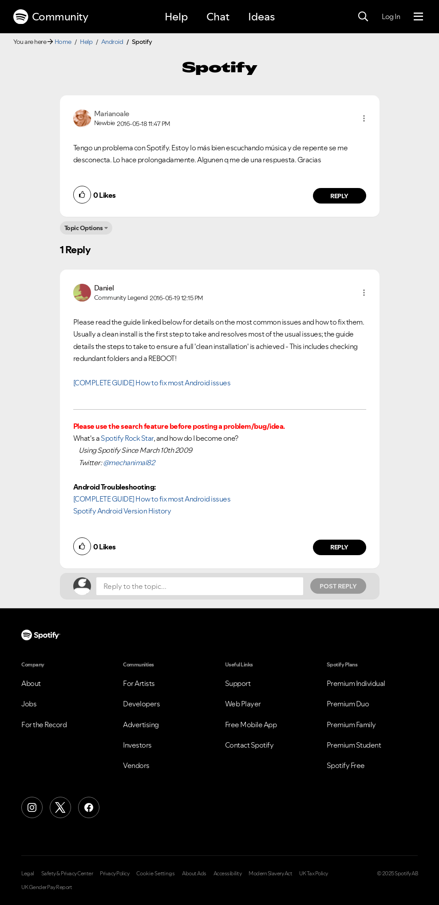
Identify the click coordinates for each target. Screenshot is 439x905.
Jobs (28, 704)
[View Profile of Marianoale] (112, 113)
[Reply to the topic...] (199, 586)
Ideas (261, 16)
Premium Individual (356, 683)
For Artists (139, 683)
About (31, 683)
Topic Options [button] (83, 227)
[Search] (363, 17)
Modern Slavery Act (270, 873)
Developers (141, 704)
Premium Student (354, 745)
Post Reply (338, 586)
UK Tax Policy (313, 873)
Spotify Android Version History (122, 511)
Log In (391, 16)
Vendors (136, 765)
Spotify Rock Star (127, 438)
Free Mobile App (251, 724)
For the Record (44, 724)
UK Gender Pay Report (46, 887)
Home (63, 41)
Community (50, 16)
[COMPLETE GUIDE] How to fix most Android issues (152, 383)
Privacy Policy (114, 873)
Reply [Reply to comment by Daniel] (339, 547)
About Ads (194, 873)
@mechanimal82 (129, 462)
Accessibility (228, 873)
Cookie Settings (155, 873)
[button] (364, 118)
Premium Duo (348, 704)
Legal (27, 873)
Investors (137, 745)
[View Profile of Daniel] (104, 288)
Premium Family (351, 724)
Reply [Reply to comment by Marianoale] (339, 196)
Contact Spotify (249, 745)
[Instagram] (32, 807)
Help (176, 16)
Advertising (141, 724)
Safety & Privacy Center (67, 873)
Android (112, 41)
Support (238, 683)
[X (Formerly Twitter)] (60, 807)
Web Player (243, 704)
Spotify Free (346, 765)
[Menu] (418, 17)
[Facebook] (88, 807)
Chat (217, 16)
